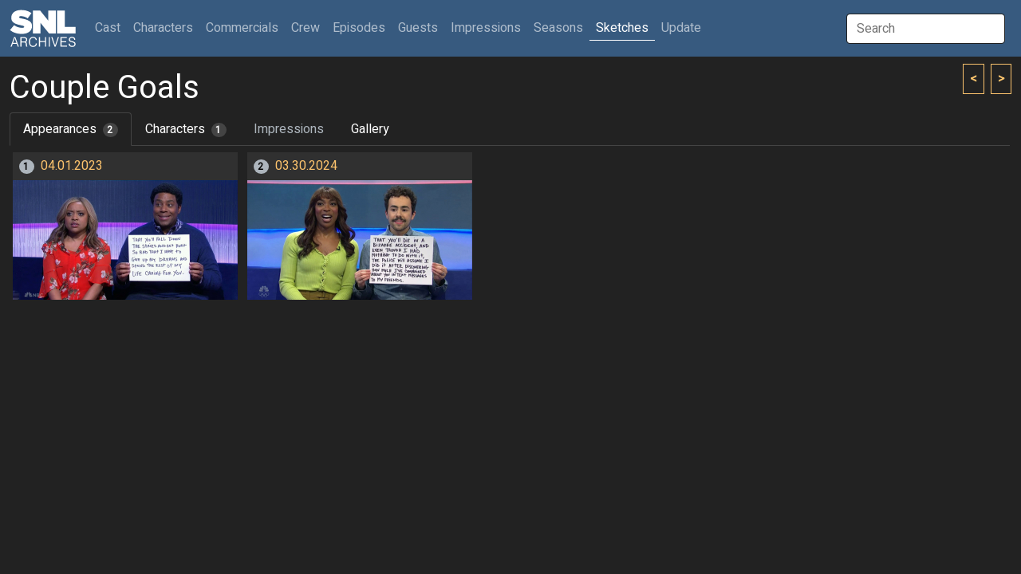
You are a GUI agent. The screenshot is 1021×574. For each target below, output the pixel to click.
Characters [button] (163, 27)
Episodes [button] (359, 27)
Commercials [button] (242, 27)
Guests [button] (418, 27)
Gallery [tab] (370, 129)
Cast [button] (111, 27)
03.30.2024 (306, 165)
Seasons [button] (558, 27)
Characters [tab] (186, 129)
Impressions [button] (486, 27)
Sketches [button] (622, 27)
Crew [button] (305, 27)
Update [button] (681, 27)
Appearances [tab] (70, 129)
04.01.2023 (72, 165)
